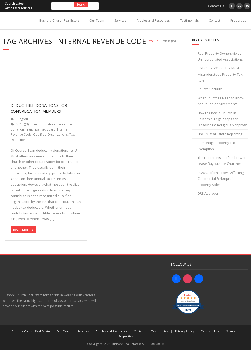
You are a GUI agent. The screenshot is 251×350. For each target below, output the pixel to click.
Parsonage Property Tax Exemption (217, 145)
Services (120, 20)
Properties (238, 20)
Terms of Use (210, 331)
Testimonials (189, 20)
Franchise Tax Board (40, 129)
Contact (214, 20)
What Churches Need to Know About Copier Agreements (221, 101)
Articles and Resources (153, 20)
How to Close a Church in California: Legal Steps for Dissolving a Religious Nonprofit (222, 119)
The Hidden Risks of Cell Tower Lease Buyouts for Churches (222, 160)
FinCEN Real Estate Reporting (220, 134)
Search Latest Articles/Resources (18, 5)
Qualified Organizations (50, 134)
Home (150, 41)
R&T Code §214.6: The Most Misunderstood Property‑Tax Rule (220, 74)
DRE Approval (208, 193)
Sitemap (231, 331)
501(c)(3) (22, 124)
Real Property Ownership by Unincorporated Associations (220, 56)
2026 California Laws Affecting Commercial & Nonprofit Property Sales (221, 178)
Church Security (210, 89)
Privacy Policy (184, 331)
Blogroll (22, 119)
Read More (21, 229)
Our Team (96, 20)
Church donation (42, 124)
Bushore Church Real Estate (59, 20)
